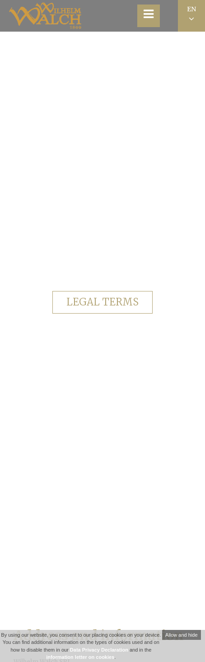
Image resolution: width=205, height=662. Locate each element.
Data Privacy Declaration (99, 650)
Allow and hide (181, 635)
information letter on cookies (80, 657)
